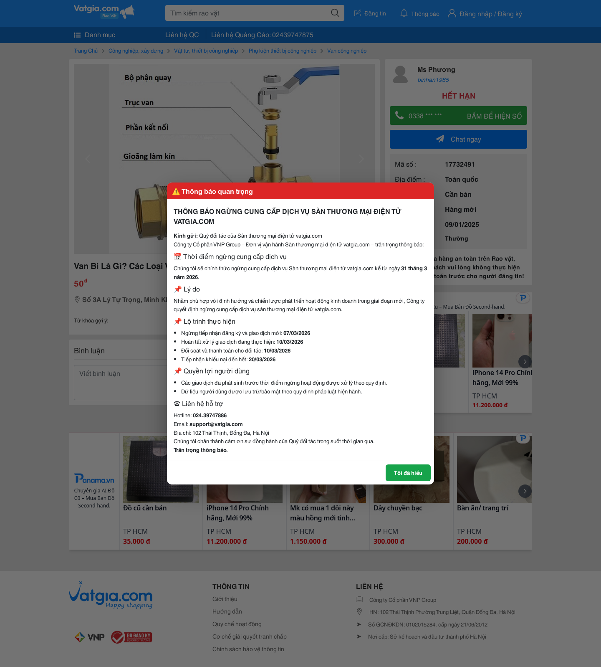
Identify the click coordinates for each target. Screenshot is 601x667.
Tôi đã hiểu (408, 472)
